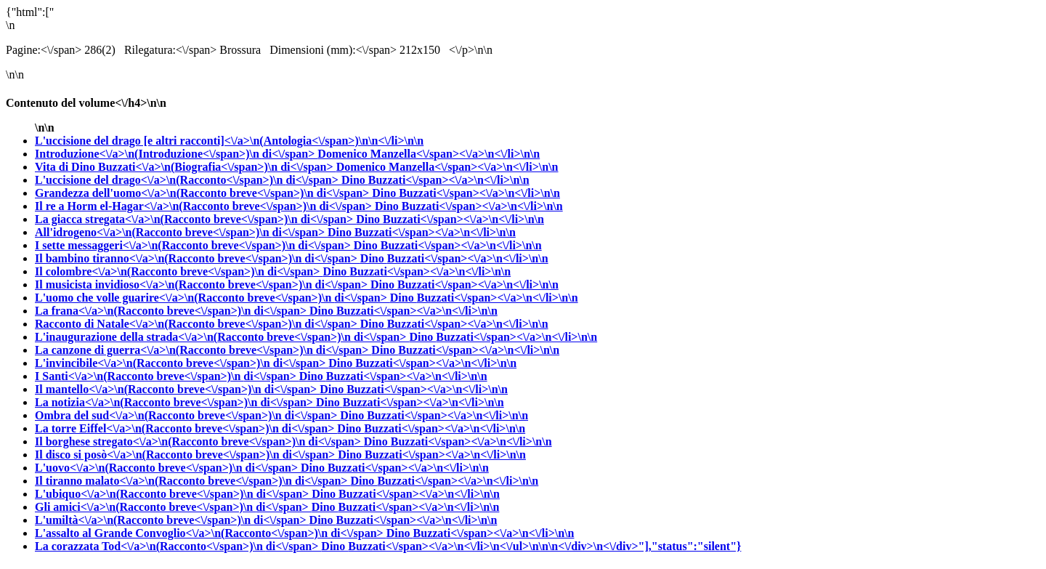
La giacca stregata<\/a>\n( (195, 219)
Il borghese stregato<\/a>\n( (199, 441)
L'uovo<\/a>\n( (168, 467)
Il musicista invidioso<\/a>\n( (202, 284)
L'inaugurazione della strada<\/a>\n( (222, 337)
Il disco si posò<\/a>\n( (186, 454)
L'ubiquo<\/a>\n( (173, 494)
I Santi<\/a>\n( (167, 376)
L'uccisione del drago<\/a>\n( (188, 180)
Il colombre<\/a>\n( (179, 271)
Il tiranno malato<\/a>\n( (192, 481)
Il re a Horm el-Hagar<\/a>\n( (205, 206)
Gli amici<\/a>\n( (173, 507)
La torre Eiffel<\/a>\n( (186, 428)
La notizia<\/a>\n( (175, 402)
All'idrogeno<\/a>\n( (181, 232)
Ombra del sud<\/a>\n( (187, 415)
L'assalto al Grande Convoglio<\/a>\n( (210, 533)
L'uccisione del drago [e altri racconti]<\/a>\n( (229, 140)
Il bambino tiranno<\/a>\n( (197, 258)
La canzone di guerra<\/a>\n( (203, 350)
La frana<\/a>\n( (172, 310)
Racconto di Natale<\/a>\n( (197, 324)
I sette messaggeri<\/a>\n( (194, 245)
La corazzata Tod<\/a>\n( (178, 546)
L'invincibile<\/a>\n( (181, 363)
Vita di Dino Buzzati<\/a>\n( (185, 167)
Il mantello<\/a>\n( (177, 389)
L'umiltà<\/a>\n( (172, 520)
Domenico (428, 154)
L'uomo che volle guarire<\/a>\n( (212, 297)
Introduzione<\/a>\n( (176, 154)
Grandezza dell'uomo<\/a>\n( (203, 193)
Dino (435, 180)
